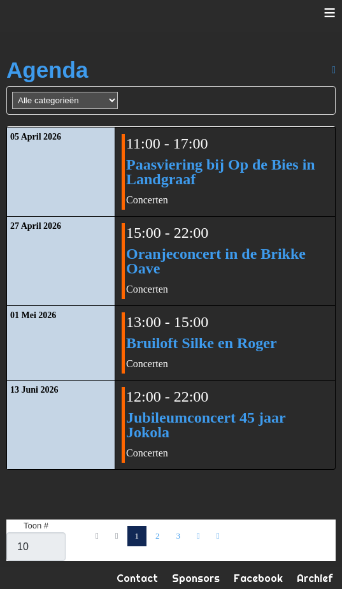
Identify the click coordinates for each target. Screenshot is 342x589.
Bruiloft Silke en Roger (201, 343)
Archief (314, 578)
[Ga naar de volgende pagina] (198, 536)
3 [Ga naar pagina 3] (178, 536)
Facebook (258, 578)
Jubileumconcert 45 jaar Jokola (205, 424)
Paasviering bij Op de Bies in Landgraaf (220, 171)
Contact (137, 578)
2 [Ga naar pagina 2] (157, 536)
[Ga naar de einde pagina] (218, 536)
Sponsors (196, 578)
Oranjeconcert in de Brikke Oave (216, 261)
